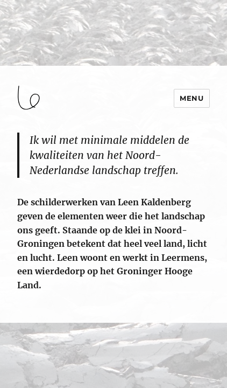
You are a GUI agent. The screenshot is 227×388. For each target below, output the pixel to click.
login (17, 318)
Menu (191, 98)
